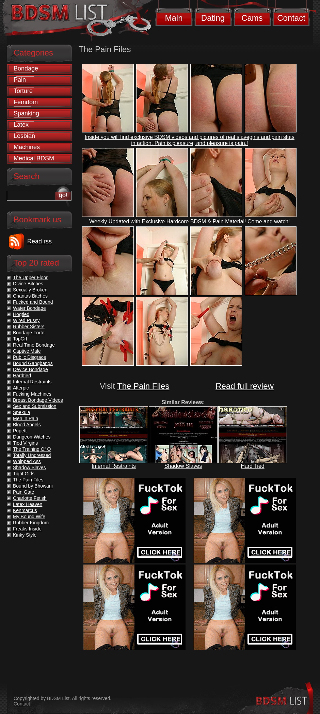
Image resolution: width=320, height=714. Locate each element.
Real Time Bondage (34, 345)
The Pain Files (143, 386)
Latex (21, 124)
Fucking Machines (32, 394)
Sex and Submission (35, 406)
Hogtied (21, 314)
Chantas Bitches (30, 296)
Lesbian (24, 135)
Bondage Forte (29, 332)
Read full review (244, 386)
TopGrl (20, 339)
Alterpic (21, 388)
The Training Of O (32, 449)
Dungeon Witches (32, 437)
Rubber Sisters (29, 326)
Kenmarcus (25, 510)
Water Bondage (29, 308)
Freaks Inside (27, 528)
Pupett (20, 430)
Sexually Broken (30, 289)
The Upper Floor (30, 277)
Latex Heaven (27, 504)
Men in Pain (25, 418)
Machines (27, 147)
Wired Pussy (26, 320)
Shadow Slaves (183, 466)
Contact (291, 17)
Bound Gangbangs (33, 363)
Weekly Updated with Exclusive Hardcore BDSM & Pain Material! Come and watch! (189, 221)
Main (173, 17)
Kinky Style (24, 535)
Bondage (26, 68)
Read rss (39, 241)
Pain (20, 79)
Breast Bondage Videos (38, 400)
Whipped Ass (27, 461)
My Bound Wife (29, 516)
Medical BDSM (34, 158)
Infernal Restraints (114, 466)
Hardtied (22, 375)
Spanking (26, 113)
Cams (252, 17)
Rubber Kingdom (31, 522)
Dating (213, 17)
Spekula (21, 412)
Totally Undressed (32, 455)
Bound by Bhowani (33, 486)
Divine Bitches (28, 283)
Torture (23, 91)
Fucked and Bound (33, 302)
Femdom (26, 102)
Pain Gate (23, 492)
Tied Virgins (25, 443)
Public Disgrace (29, 357)
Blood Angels (27, 424)
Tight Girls (23, 473)
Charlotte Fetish (30, 498)
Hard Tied (252, 466)
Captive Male (27, 351)
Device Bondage (30, 369)
